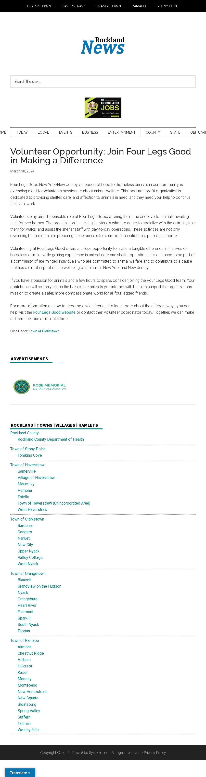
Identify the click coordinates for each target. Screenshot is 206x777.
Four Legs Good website (54, 312)
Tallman (24, 723)
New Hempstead (32, 691)
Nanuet (24, 538)
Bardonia (25, 525)
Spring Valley (29, 710)
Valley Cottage (30, 557)
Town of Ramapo (24, 640)
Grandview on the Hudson (39, 586)
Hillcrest (25, 666)
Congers (25, 532)
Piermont (25, 611)
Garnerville (27, 471)
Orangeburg (28, 599)
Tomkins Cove (30, 455)
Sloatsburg (27, 704)
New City (25, 544)
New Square (28, 698)
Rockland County (24, 433)
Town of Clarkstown (44, 331)
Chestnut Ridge (31, 653)
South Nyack (28, 624)
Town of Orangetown (28, 573)
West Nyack (28, 564)
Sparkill (24, 618)
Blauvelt (24, 580)
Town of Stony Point (27, 449)
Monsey (25, 679)
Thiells (23, 496)
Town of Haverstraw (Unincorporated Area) (54, 503)
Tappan (24, 631)
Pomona (25, 490)
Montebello (27, 685)
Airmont (24, 647)
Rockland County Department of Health (51, 439)
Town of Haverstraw (27, 465)
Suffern (24, 717)
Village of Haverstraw (36, 477)
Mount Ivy (26, 484)
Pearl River (27, 605)
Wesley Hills (28, 730)
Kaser (23, 672)
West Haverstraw (32, 509)
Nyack (23, 592)
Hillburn (24, 659)
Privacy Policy (155, 753)
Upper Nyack (28, 551)
